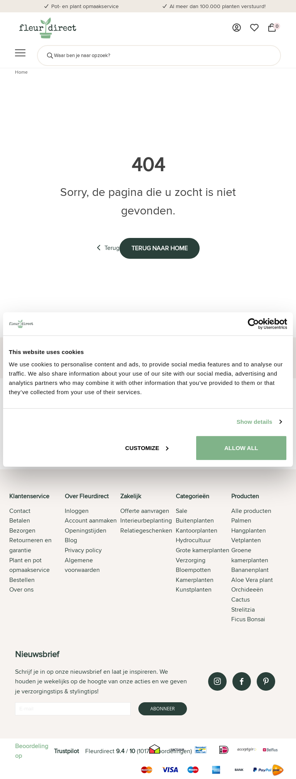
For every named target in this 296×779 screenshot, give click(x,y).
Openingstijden (85, 530)
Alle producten (251, 510)
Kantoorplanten (196, 530)
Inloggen (77, 510)
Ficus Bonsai (248, 619)
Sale (181, 510)
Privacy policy (83, 550)
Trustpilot (66, 751)
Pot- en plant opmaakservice (85, 6)
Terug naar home (159, 248)
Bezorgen (22, 530)
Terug (108, 247)
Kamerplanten (195, 579)
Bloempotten (193, 569)
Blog (71, 540)
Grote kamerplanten (202, 550)
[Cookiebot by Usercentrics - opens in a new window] (253, 324)
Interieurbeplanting (146, 520)
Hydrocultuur (193, 540)
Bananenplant (250, 569)
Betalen (19, 520)
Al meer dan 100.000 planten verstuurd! (218, 6)
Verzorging (190, 560)
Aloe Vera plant (252, 579)
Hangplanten (248, 530)
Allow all (241, 447)
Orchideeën (247, 589)
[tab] (37, 558)
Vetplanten (246, 540)
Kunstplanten (194, 589)
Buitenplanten (195, 520)
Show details (254, 421)
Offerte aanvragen (144, 510)
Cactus (240, 599)
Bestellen (22, 579)
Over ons (21, 589)
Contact (19, 510)
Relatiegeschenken (146, 530)
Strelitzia (243, 609)
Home (21, 72)
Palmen (241, 520)
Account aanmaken (91, 520)
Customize (146, 447)
